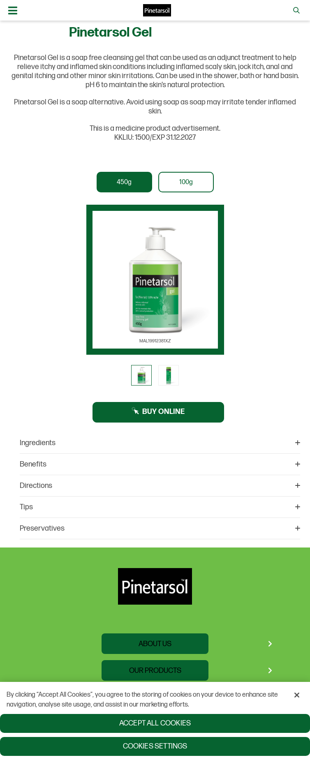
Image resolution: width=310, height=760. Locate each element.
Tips (160, 507)
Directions (160, 485)
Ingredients (160, 443)
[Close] (297, 696)
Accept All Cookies (155, 724)
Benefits (160, 464)
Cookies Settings (155, 747)
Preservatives (160, 528)
